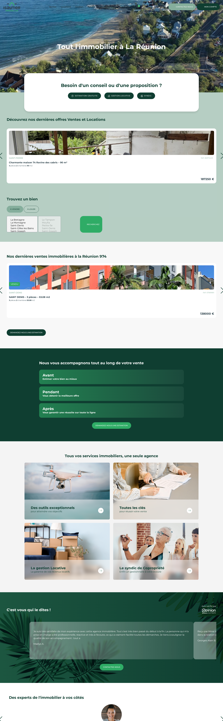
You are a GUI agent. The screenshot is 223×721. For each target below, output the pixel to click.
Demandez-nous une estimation (26, 332)
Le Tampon (49, 219)
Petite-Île (49, 225)
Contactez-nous (182, 7)
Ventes (52, 7)
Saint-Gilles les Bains (22, 228)
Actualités (124, 7)
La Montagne (22, 222)
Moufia (49, 222)
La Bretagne (22, 219)
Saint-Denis (22, 225)
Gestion (79, 7)
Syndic (91, 7)
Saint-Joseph (22, 231)
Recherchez (91, 224)
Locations (66, 7)
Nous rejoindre (107, 7)
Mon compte (208, 7)
